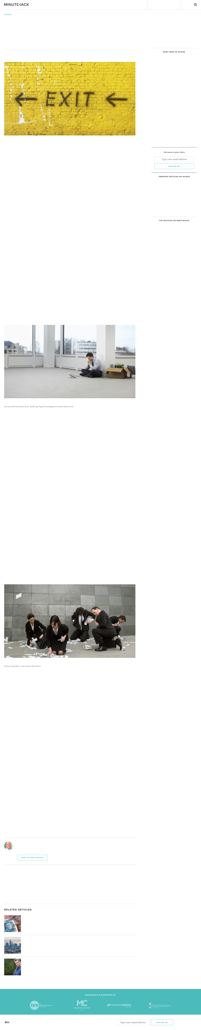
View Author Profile (32, 858)
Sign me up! (174, 166)
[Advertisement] (69, 884)
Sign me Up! (162, 1022)
